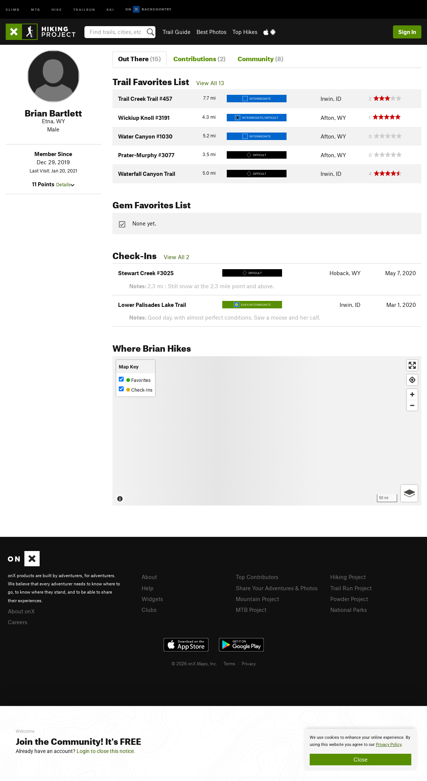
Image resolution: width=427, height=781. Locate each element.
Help (148, 588)
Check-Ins (135, 389)
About (149, 576)
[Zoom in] (412, 394)
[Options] (409, 493)
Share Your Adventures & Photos (277, 588)
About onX (21, 611)
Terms (229, 663)
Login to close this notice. (106, 751)
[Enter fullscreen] (412, 365)
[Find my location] (412, 379)
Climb (13, 9)
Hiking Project (348, 576)
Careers (17, 622)
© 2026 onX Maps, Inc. (194, 663)
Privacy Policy (389, 744)
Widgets (152, 598)
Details (65, 184)
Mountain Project (257, 598)
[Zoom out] (412, 405)
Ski (110, 9)
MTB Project (251, 609)
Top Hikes (244, 31)
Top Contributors (257, 576)
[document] (360, 749)
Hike (57, 9)
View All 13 (210, 83)
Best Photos (211, 31)
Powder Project (349, 598)
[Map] (266, 430)
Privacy (249, 663)
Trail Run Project (351, 588)
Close (360, 759)
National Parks (348, 609)
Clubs (149, 609)
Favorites (135, 380)
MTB (35, 9)
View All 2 (176, 256)
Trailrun (84, 9)
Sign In (407, 31)
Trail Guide (177, 31)
